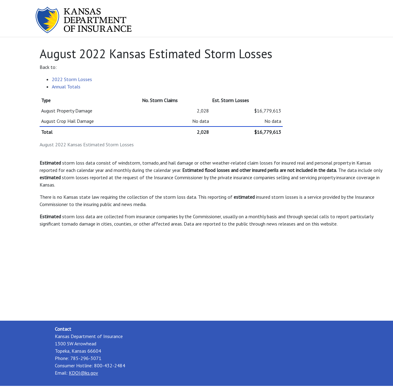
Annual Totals (66, 87)
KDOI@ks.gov (83, 373)
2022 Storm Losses (72, 79)
